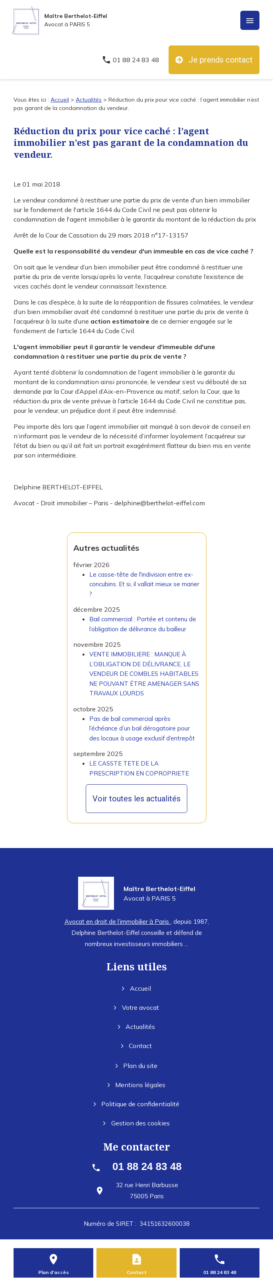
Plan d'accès (53, 1272)
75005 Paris (147, 1190)
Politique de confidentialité (137, 1104)
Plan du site (137, 1065)
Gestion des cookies (136, 1123)
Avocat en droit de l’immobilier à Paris (118, 921)
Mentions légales (137, 1085)
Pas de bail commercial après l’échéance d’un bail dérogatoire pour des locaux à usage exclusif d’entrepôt (142, 728)
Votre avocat (136, 1007)
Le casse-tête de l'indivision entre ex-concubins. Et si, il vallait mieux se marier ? (144, 584)
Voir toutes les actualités (136, 798)
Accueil (60, 99)
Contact (136, 1045)
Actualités (89, 99)
